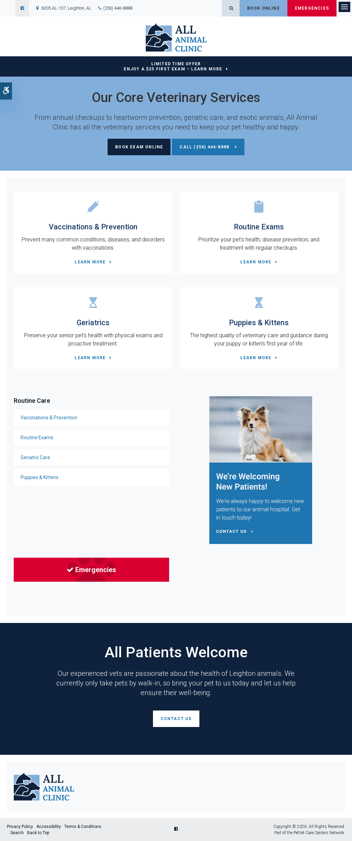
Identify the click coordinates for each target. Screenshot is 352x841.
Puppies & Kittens (259, 322)
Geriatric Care (35, 457)
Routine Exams (259, 227)
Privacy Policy (20, 826)
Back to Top (38, 832)
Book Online (263, 8)
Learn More (90, 262)
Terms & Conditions (82, 826)
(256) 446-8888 (117, 8)
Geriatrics (93, 322)
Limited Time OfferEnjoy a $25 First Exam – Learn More (173, 66)
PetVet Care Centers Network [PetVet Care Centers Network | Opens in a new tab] (319, 832)
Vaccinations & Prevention (93, 227)
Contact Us (176, 718)
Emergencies (312, 8)
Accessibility (48, 826)
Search (17, 832)
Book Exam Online (139, 147)
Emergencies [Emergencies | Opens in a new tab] (91, 570)
